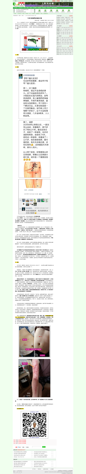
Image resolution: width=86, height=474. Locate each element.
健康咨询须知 (45, 469)
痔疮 (17, 441)
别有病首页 (15, 15)
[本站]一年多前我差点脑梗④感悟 (40, 456)
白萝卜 (61, 29)
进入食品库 (59, 25)
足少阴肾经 (72, 20)
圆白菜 (69, 29)
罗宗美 (68, 52)
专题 (41, 13)
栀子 (72, 39)
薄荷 (65, 37)
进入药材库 (59, 36)
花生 (72, 30)
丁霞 (72, 52)
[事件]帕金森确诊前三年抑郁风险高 (21, 461)
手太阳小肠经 (62, 19)
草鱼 (66, 32)
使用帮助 (71, 15)
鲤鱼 (68, 32)
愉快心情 (68, 11)
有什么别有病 (54, 7)
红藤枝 (71, 37)
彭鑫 (66, 54)
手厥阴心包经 (67, 17)
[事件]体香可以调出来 (38, 466)
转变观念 (39, 11)
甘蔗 (71, 27)
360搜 (27, 447)
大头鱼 (61, 32)
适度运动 (63, 11)
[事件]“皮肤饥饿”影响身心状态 (40, 461)
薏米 (61, 30)
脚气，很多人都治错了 (42, 57)
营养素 (33, 13)
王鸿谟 (70, 54)
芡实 (66, 30)
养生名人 (48, 7)
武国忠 (60, 54)
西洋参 (68, 42)
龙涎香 (65, 40)
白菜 (71, 29)
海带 (72, 32)
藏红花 (60, 43)
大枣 (61, 27)
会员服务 (52, 469)
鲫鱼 (63, 32)
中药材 (27, 13)
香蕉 (67, 27)
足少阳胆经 (73, 22)
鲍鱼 (70, 32)
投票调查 (39, 7)
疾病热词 (37, 13)
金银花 (63, 39)
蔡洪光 (66, 49)
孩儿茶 (65, 43)
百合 (63, 29)
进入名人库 (59, 46)
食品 (23, 13)
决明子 (60, 39)
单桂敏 (60, 49)
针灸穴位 (19, 13)
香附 (63, 40)
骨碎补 (68, 43)
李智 (68, 54)
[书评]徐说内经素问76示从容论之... (41, 463)
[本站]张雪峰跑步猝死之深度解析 (20, 451)
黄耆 (70, 42)
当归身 (65, 42)
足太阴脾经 (62, 20)
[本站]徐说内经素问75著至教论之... (41, 451)
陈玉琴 (60, 47)
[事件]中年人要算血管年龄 (39, 464)
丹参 (63, 43)
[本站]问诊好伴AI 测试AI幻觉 (19, 455)
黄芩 (66, 39)
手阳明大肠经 (68, 19)
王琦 (70, 47)
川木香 (70, 40)
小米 (70, 30)
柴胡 (67, 37)
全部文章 (20, 7)
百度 (19, 447)
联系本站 (39, 469)
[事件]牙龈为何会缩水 (18, 466)
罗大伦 (63, 54)
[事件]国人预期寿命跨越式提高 (20, 463)
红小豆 (63, 30)
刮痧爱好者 (46, 13)
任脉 (62, 23)
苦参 (68, 39)
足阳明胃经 (68, 22)
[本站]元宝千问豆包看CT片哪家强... (41, 455)
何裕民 (69, 49)
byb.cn (19, 22)
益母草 (71, 43)
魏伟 (70, 52)
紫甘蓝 (66, 29)
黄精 (63, 42)
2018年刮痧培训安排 (20, 10)
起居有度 (57, 11)
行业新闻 (34, 7)
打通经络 (45, 11)
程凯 (60, 52)
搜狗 (23, 447)
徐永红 (72, 49)
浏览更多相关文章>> (21, 449)
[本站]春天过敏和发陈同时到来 (20, 453)
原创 (24, 7)
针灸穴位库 (59, 15)
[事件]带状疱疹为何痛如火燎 (19, 464)
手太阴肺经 (62, 17)
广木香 (60, 40)
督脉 (64, 23)
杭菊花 (62, 37)
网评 (28, 7)
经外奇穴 (67, 23)
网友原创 (44, 7)
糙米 (68, 30)
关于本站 (34, 469)
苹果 (69, 27)
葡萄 (65, 27)
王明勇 (65, 52)
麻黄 (69, 37)
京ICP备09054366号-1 (68, 471)
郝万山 (65, 47)
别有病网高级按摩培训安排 (21, 11)
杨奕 (63, 47)
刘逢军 (63, 49)
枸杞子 (60, 42)
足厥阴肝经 (67, 20)
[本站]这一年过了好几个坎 (19, 456)
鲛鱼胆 (70, 39)
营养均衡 (51, 11)
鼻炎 (17, 440)
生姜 (60, 37)
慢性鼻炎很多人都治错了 (34, 265)
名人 (30, 13)
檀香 (68, 40)
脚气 (17, 443)
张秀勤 (68, 47)
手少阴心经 (73, 17)
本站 (22, 15)
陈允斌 (62, 52)
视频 (31, 7)
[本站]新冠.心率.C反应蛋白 (39, 453)
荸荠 (63, 27)
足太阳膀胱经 (62, 22)
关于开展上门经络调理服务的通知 (22, 9)
